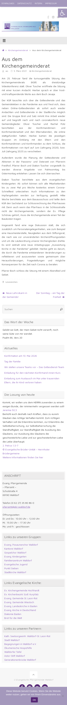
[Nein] (62, 696)
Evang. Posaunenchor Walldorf (21, 544)
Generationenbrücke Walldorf (20, 659)
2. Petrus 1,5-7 (10, 445)
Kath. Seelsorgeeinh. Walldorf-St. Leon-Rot (27, 636)
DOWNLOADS (8, 3)
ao (7, 71)
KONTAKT (17, 10)
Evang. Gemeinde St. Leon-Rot (20, 598)
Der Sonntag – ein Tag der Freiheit (50, 295)
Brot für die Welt (13, 618)
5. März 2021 (20, 71)
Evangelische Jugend (15, 564)
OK (34, 700)
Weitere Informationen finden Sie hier (23, 457)
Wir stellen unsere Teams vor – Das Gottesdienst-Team (34, 367)
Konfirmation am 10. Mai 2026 (20, 355)
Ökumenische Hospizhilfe (18, 648)
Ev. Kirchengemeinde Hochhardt (21, 590)
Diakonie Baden (12, 614)
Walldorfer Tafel (12, 652)
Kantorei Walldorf (13, 548)
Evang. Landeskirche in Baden (20, 606)
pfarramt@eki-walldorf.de (16, 507)
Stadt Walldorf (12, 640)
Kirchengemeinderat (18, 50)
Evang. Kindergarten (15, 556)
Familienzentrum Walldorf (18, 560)
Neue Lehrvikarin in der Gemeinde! (14, 295)
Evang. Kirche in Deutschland (20, 610)
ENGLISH (6, 10)
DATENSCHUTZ (24, 3)
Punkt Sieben (11, 568)
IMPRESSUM (51, 3)
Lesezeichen (11, 282)
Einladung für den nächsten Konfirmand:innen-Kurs (32, 372)
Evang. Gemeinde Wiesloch (19, 602)
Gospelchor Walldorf (15, 552)
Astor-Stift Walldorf (14, 655)
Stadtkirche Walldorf (15, 572)
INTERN (38, 3)
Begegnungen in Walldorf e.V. (20, 644)
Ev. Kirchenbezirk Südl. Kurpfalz (21, 594)
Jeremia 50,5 (10, 410)
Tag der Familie (12, 361)
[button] (62, 13)
